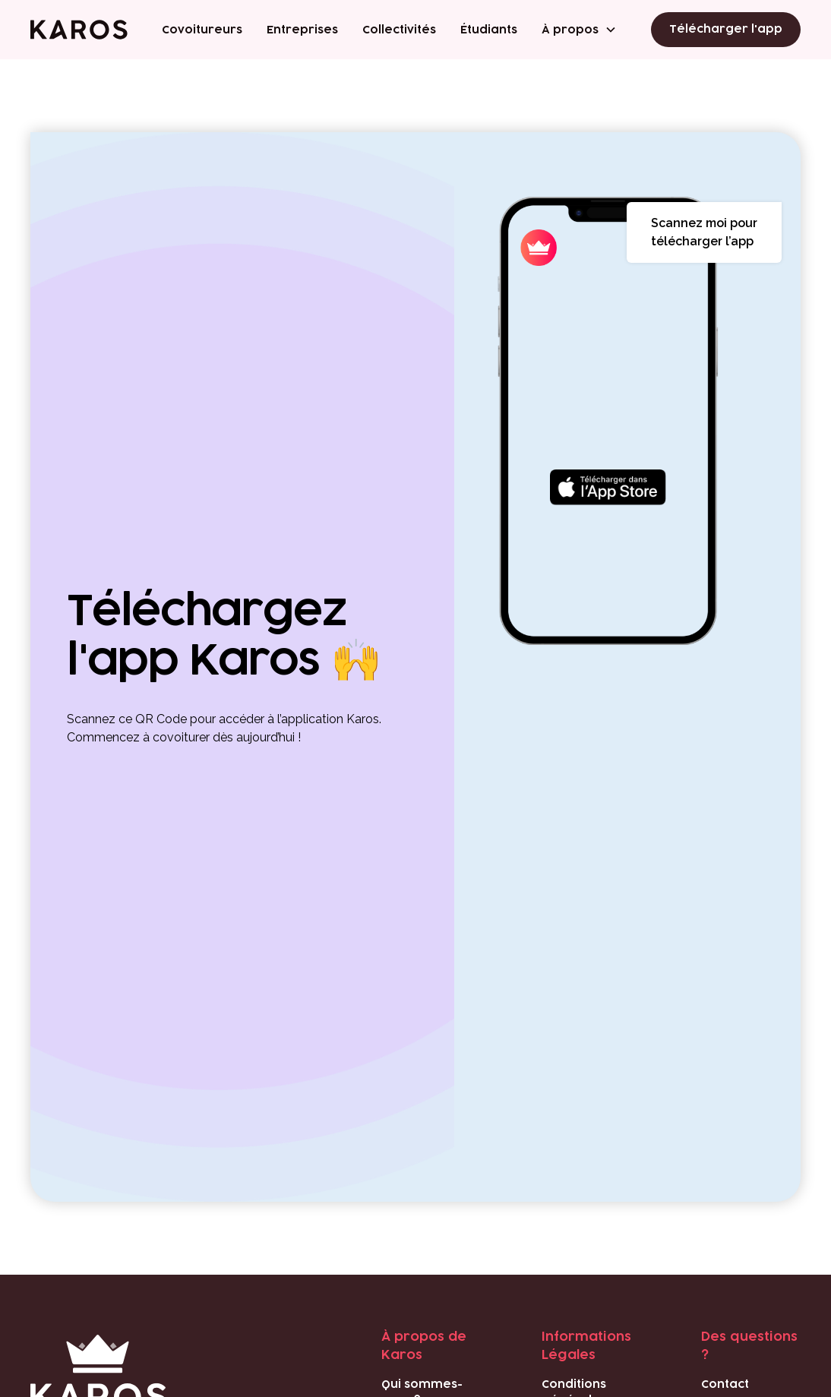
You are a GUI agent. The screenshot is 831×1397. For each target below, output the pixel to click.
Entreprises (302, 30)
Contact (725, 1384)
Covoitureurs (202, 30)
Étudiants (488, 30)
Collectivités (399, 30)
